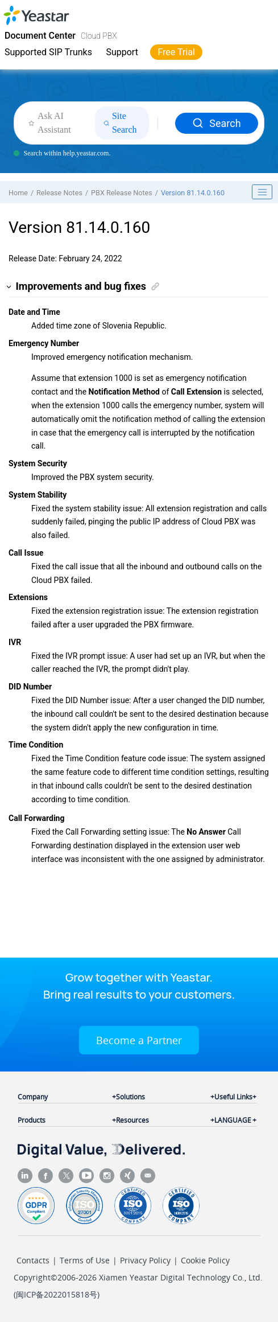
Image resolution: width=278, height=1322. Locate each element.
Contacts (32, 1260)
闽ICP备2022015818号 (56, 1294)
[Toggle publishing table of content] (262, 191)
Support (122, 52)
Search (216, 123)
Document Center (40, 35)
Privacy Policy (145, 1260)
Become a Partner (139, 1040)
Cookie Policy (205, 1260)
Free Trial (175, 52)
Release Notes (59, 192)
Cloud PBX (99, 35)
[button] (9, 286)
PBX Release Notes (121, 192)
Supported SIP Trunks (48, 52)
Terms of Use (85, 1260)
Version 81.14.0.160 (193, 192)
